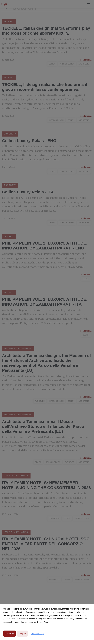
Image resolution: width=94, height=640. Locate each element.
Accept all (9, 633)
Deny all (22, 633)
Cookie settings (37, 633)
